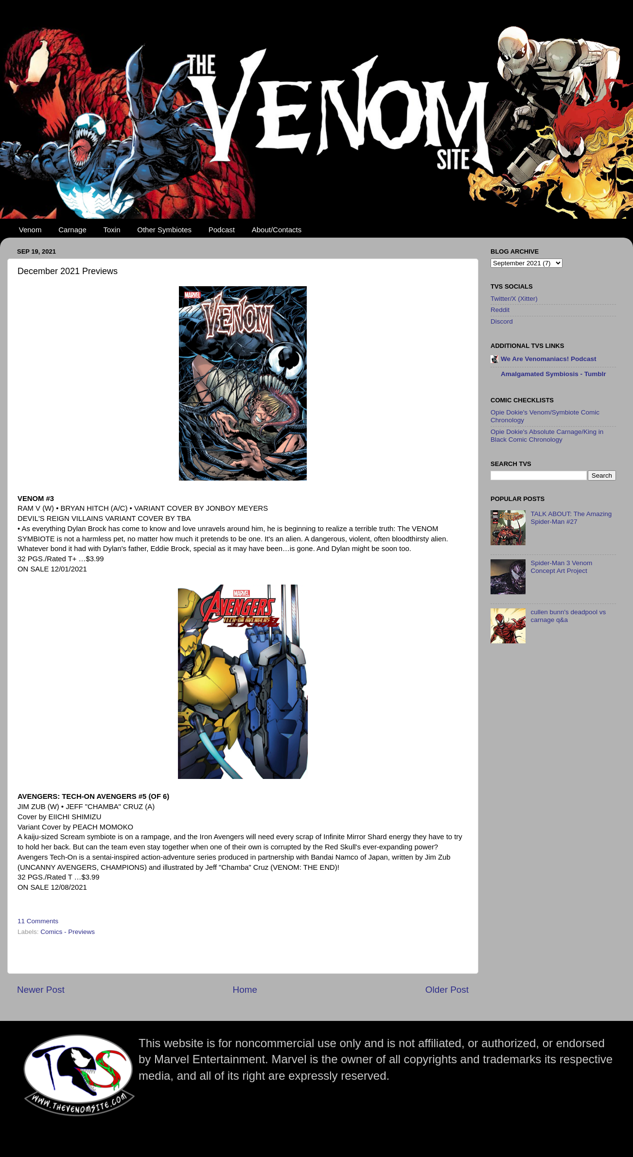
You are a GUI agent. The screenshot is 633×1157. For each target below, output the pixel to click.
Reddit (500, 309)
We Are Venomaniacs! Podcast (549, 359)
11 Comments (38, 921)
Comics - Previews (67, 931)
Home (245, 989)
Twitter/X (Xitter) (514, 298)
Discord (502, 321)
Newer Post (41, 989)
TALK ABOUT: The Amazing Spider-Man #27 (571, 517)
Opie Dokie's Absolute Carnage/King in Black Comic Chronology (547, 435)
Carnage (72, 229)
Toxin (112, 229)
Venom (30, 229)
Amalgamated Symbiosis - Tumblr (553, 374)
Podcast (222, 229)
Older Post (447, 989)
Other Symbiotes (164, 229)
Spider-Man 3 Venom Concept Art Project (561, 566)
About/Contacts (277, 229)
